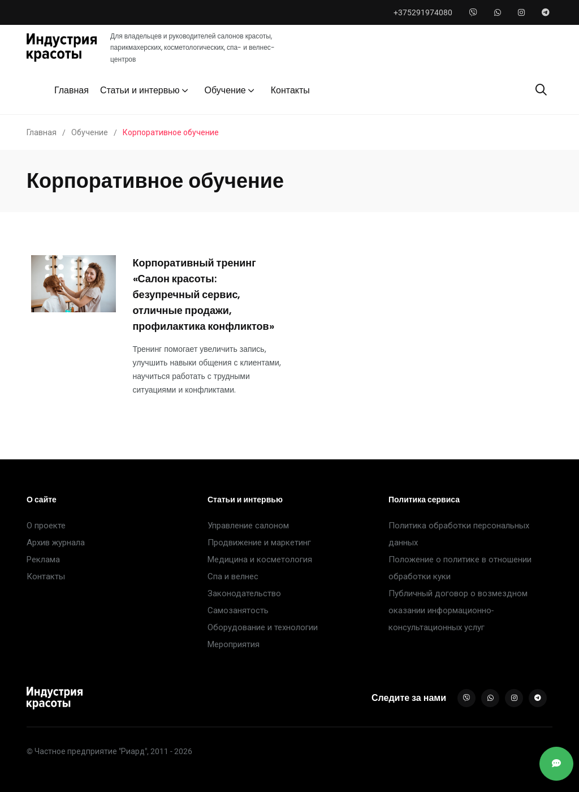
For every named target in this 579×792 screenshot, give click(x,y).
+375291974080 (423, 12)
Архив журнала (56, 542)
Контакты (290, 90)
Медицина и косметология (260, 559)
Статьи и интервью (140, 90)
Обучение (225, 90)
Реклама (43, 559)
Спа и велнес (233, 576)
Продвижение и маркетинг (259, 542)
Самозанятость (238, 610)
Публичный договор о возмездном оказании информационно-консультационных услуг (458, 610)
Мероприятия (234, 644)
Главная (71, 90)
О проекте (46, 525)
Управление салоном (248, 525)
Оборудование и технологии (263, 627)
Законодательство (244, 593)
